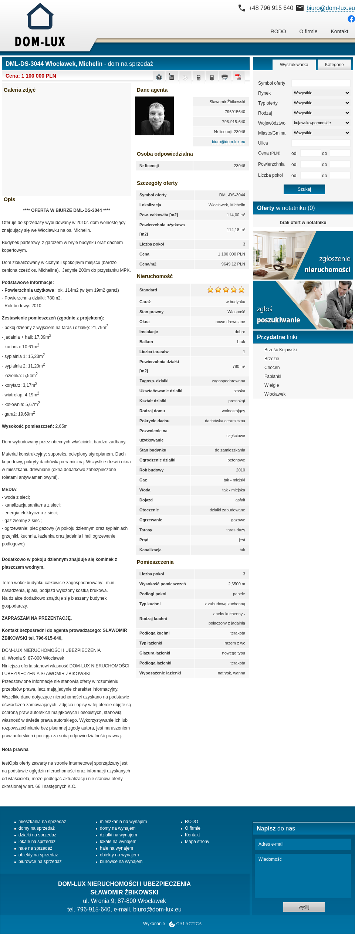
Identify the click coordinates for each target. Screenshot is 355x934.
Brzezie (271, 358)
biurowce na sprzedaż (40, 861)
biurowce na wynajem (121, 861)
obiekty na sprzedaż (38, 854)
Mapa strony (197, 841)
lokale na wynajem (118, 841)
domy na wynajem (118, 828)
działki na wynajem (118, 834)
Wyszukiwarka (294, 64)
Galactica (189, 923)
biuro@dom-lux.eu (331, 8)
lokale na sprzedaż (36, 841)
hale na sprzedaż (35, 848)
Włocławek (274, 394)
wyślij (304, 907)
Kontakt (339, 31)
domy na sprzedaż (36, 828)
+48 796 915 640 (270, 8)
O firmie (309, 31)
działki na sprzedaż (37, 834)
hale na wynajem (116, 848)
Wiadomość (303, 876)
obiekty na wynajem (119, 854)
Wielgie (271, 385)
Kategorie (334, 64)
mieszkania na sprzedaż (42, 821)
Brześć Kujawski (280, 349)
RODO (278, 31)
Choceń (272, 367)
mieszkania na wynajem (123, 821)
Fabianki (272, 376)
